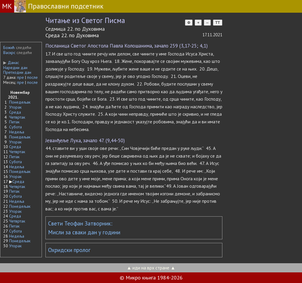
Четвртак (17, 117)
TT (217, 22)
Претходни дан (17, 72)
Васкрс (9, 52)
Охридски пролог (69, 249)
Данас (11, 62)
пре (20, 77)
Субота (15, 127)
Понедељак (19, 102)
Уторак (15, 107)
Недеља (16, 132)
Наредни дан (15, 67)
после (32, 77)
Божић (9, 47)
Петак (14, 122)
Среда (15, 112)
